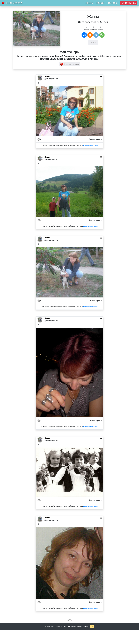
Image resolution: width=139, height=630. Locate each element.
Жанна (47, 76)
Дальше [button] (93, 42)
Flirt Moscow (14, 3)
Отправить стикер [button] (69, 64)
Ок (92, 626)
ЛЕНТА (89, 3)
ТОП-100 (112, 3)
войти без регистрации (90, 145)
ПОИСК (100, 3)
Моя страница (129, 3)
